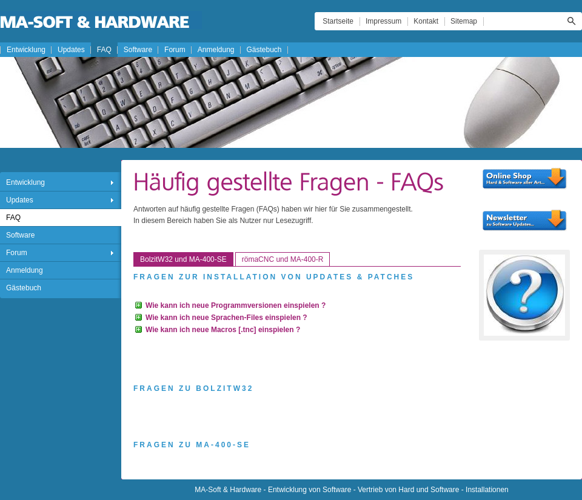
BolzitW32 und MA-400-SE (183, 259)
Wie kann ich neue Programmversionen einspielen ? (236, 305)
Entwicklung (26, 49)
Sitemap (463, 21)
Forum (175, 49)
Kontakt (425, 21)
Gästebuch (264, 49)
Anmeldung (216, 49)
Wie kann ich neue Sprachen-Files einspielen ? (226, 317)
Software (138, 49)
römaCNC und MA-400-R (283, 259)
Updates (71, 49)
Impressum (383, 21)
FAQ (104, 49)
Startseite (338, 21)
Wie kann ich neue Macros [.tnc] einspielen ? (223, 329)
